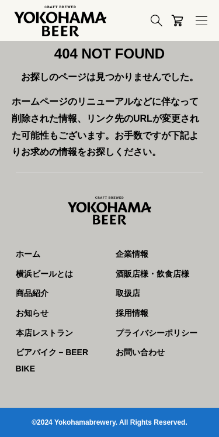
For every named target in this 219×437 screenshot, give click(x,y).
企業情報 (132, 254)
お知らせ (32, 313)
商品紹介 (32, 293)
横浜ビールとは (44, 273)
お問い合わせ (140, 352)
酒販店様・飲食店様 (152, 273)
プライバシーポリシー (156, 333)
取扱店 (128, 293)
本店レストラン (44, 333)
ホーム (28, 254)
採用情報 (132, 313)
